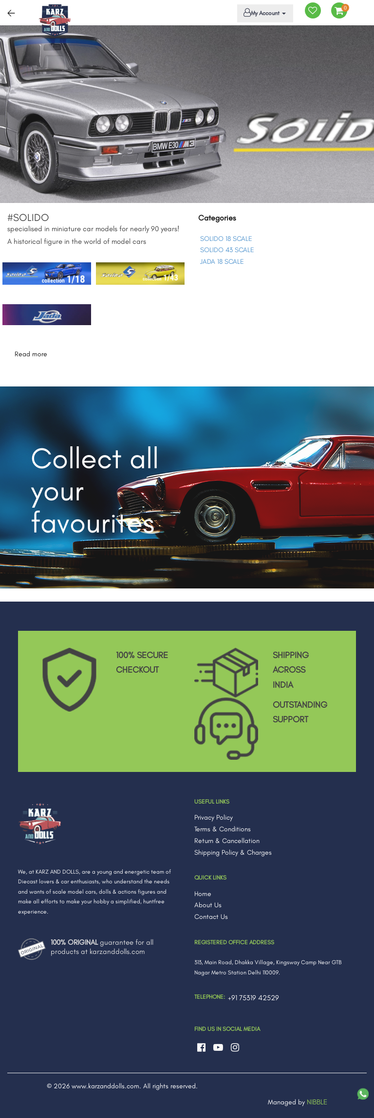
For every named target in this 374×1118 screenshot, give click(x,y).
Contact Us (211, 917)
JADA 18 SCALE (222, 261)
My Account (263, 12)
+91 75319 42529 (253, 997)
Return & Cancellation (227, 841)
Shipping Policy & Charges (233, 852)
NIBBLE (317, 1102)
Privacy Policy (213, 817)
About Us (208, 905)
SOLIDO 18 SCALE (226, 239)
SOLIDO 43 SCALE (227, 250)
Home (202, 894)
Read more (31, 354)
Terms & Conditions (222, 829)
